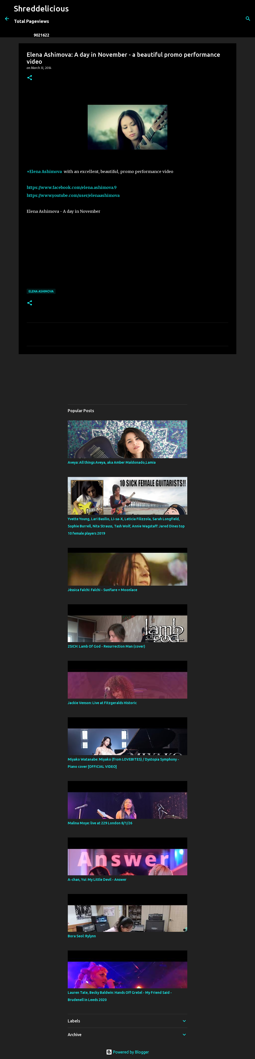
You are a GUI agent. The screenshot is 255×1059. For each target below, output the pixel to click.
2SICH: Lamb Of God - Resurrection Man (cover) (106, 646)
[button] (30, 78)
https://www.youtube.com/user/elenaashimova (73, 195)
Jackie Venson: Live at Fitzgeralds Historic (102, 703)
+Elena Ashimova (44, 171)
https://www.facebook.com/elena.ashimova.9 (72, 187)
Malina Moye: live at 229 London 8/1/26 (100, 823)
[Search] (76, 19)
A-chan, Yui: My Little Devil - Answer (97, 880)
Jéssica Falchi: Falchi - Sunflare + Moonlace (102, 590)
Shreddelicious (41, 8)
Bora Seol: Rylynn (82, 936)
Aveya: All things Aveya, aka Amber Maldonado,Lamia (112, 462)
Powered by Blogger (127, 1052)
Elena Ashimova (41, 291)
